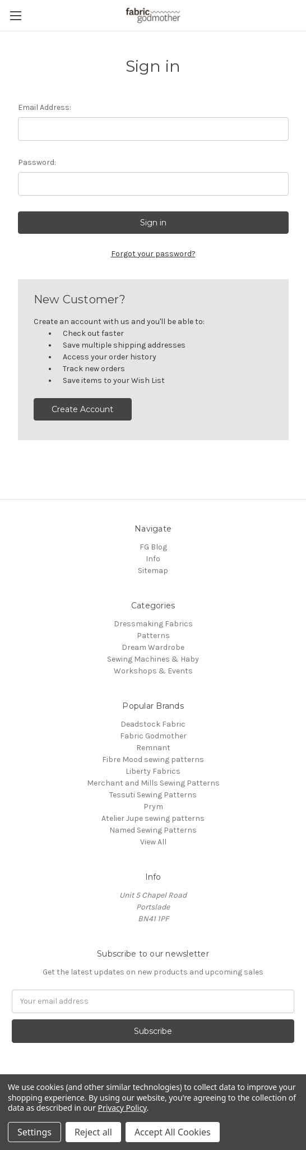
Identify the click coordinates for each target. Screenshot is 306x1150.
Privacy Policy (122, 1107)
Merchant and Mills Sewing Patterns (153, 783)
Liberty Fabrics (153, 771)
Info (153, 559)
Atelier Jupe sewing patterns (153, 818)
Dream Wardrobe (153, 647)
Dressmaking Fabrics (153, 624)
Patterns (153, 635)
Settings (34, 1132)
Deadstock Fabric (153, 724)
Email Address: (44, 107)
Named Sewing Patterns (153, 830)
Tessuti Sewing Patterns (153, 795)
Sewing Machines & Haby (153, 659)
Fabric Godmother (153, 736)
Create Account (82, 409)
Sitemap (153, 570)
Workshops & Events (153, 671)
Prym (153, 806)
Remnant (153, 747)
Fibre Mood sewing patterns (153, 759)
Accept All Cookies (173, 1132)
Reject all (93, 1132)
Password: (37, 162)
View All (153, 842)
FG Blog (153, 547)
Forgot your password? (153, 253)
